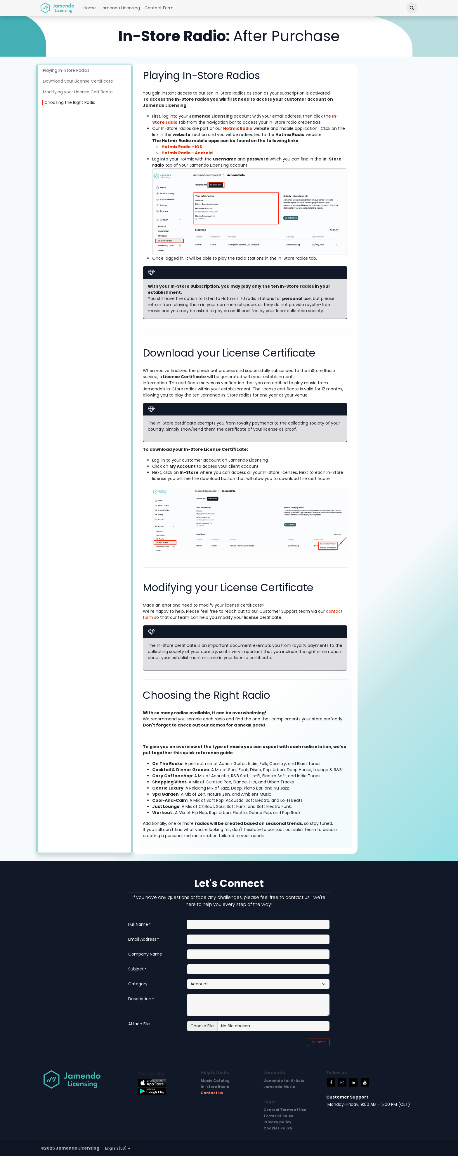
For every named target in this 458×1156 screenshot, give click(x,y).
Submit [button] (318, 1042)
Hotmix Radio (237, 128)
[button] (411, 7)
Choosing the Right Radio (70, 102)
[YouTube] (365, 1082)
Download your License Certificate (78, 81)
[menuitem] (89, 8)
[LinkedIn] (353, 1082)
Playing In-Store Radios (66, 70)
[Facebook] (331, 1082)
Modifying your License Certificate (78, 92)
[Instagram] (342, 1082)
